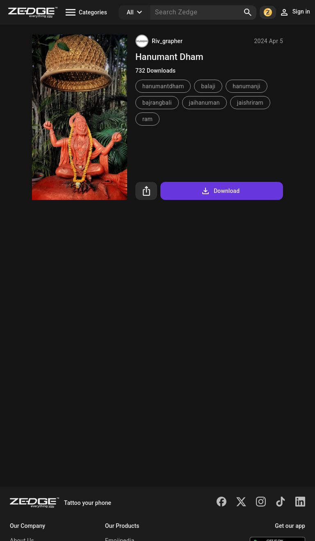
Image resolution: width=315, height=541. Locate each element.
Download (220, 191)
